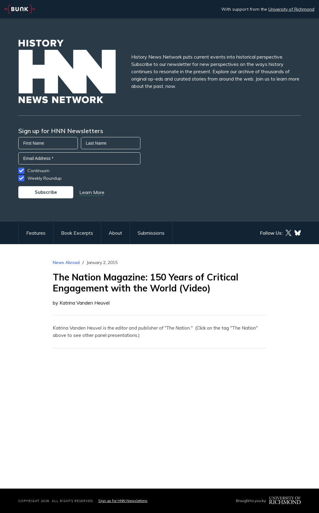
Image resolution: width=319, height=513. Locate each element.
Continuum (38, 170)
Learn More (91, 192)
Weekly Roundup (44, 178)
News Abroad (66, 262)
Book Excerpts (77, 233)
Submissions (151, 233)
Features (35, 233)
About (115, 233)
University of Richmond (291, 9)
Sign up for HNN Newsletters (122, 500)
